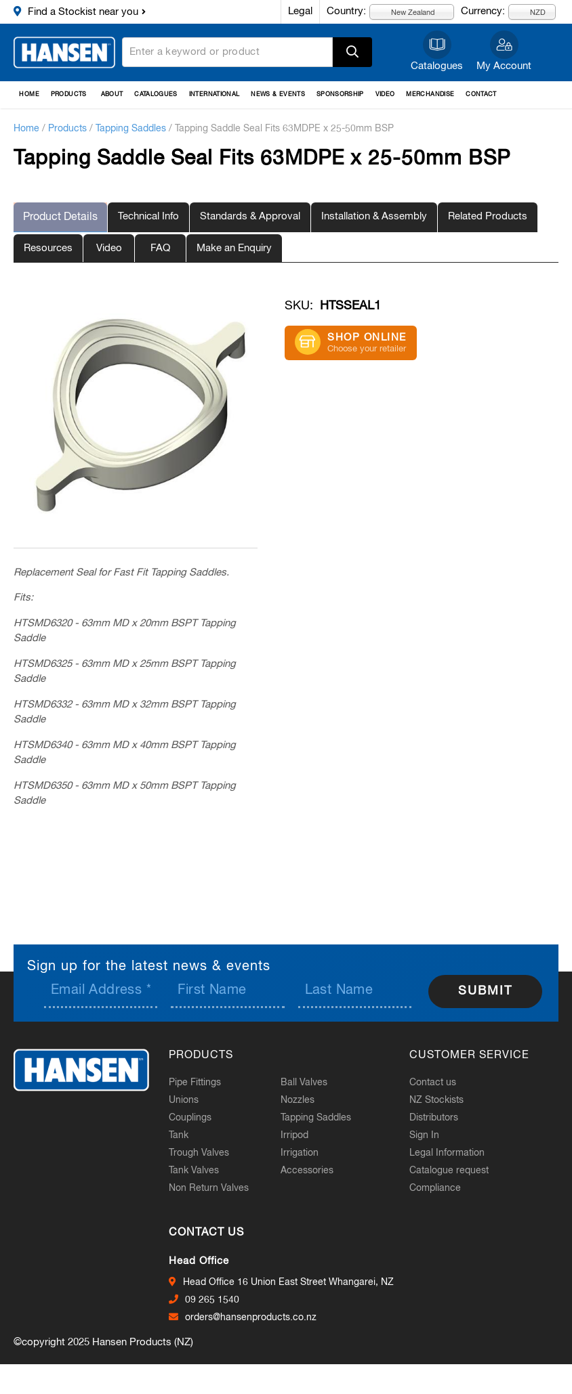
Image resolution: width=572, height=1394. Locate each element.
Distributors (441, 1117)
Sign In (432, 1134)
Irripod (302, 1134)
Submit (485, 990)
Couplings (197, 1117)
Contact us (440, 1082)
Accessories (314, 1170)
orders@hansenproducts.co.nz (258, 1317)
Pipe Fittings (202, 1082)
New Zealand (405, 12)
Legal (300, 11)
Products (69, 94)
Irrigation (307, 1152)
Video (385, 94)
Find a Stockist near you (83, 12)
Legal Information (454, 1152)
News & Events (278, 94)
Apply (352, 52)
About (112, 94)
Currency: (483, 11)
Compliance (442, 1187)
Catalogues (437, 66)
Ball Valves (311, 1082)
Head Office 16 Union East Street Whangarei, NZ (295, 1281)
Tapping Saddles (131, 128)
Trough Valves (206, 1152)
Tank (186, 1134)
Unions (191, 1099)
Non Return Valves (216, 1187)
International (214, 94)
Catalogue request (456, 1170)
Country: (346, 11)
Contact (481, 94)
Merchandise (430, 94)
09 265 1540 (219, 1299)
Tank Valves (201, 1170)
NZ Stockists (444, 1099)
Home (29, 94)
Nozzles (305, 1099)
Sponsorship (340, 94)
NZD (530, 12)
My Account (503, 66)
